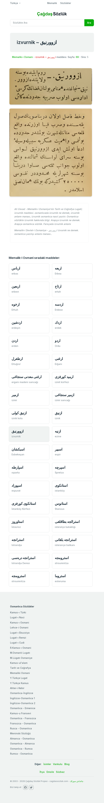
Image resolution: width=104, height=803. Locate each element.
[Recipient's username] (47, 22)
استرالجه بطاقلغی (67, 522)
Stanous (59, 508)
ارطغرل (17, 359)
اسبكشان (18, 449)
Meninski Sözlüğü (20, 733)
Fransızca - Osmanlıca (23, 723)
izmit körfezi (62, 382)
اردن (15, 341)
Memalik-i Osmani (22, 57)
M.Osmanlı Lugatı (20, 652)
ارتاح (58, 286)
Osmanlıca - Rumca (21, 748)
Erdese (59, 309)
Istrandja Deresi (21, 563)
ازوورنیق (17, 431)
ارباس (16, 268)
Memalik (52, 3)
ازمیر (15, 395)
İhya (42, 771)
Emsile (50, 771)
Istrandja (17, 545)
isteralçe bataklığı (65, 527)
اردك (58, 322)
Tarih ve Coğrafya (20, 667)
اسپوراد (17, 485)
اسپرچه (60, 467)
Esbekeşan (18, 454)
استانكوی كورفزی (24, 503)
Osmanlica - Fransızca (23, 718)
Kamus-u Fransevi (20, 713)
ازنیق (58, 413)
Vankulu (57, 764)
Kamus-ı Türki (18, 612)
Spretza (59, 472)
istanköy (60, 490)
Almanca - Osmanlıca (22, 738)
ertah (58, 291)
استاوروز (17, 522)
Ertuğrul (16, 364)
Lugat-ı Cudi (17, 642)
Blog (66, 764)
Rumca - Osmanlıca (21, 753)
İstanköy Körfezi (21, 508)
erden (15, 345)
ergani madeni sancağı (25, 382)
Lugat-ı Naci (17, 617)
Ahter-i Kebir (17, 688)
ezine (58, 436)
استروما (60, 576)
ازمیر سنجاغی (64, 395)
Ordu (57, 345)
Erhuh (15, 309)
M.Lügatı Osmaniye (21, 657)
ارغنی (59, 359)
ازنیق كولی (19, 413)
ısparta (16, 472)
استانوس (61, 503)
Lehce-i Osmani (19, 627)
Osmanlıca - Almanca (22, 743)
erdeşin (16, 327)
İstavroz (16, 527)
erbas (15, 273)
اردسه (59, 304)
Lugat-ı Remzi (18, 637)
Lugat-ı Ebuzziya (20, 632)
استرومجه (62, 558)
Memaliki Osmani (20, 673)
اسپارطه (17, 467)
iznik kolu (17, 418)
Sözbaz (60, 771)
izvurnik (16, 436)
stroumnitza (62, 563)
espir (58, 454)
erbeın (15, 291)
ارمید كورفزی (64, 377)
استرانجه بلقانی (65, 540)
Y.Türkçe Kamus (19, 683)
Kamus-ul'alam (18, 662)
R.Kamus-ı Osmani (20, 647)
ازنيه (58, 431)
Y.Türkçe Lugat (18, 678)
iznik (57, 418)
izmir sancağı (62, 400)
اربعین (16, 286)
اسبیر (58, 449)
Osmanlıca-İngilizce (21, 693)
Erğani (58, 364)
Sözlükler (65, 3)
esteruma (60, 581)
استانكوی (61, 485)
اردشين (17, 322)
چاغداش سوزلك (76, 781)
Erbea (58, 273)
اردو (57, 341)
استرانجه (18, 540)
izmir (14, 400)
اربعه (58, 268)
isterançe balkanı (65, 545)
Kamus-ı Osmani (19, 622)
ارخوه (16, 304)
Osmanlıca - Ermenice (22, 708)
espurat (16, 490)
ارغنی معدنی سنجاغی (26, 377)
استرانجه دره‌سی (23, 558)
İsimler (47, 764)
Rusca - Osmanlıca (21, 728)
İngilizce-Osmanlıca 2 (22, 703)
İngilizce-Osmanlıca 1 (22, 698)
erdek (58, 327)
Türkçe (14, 3)
